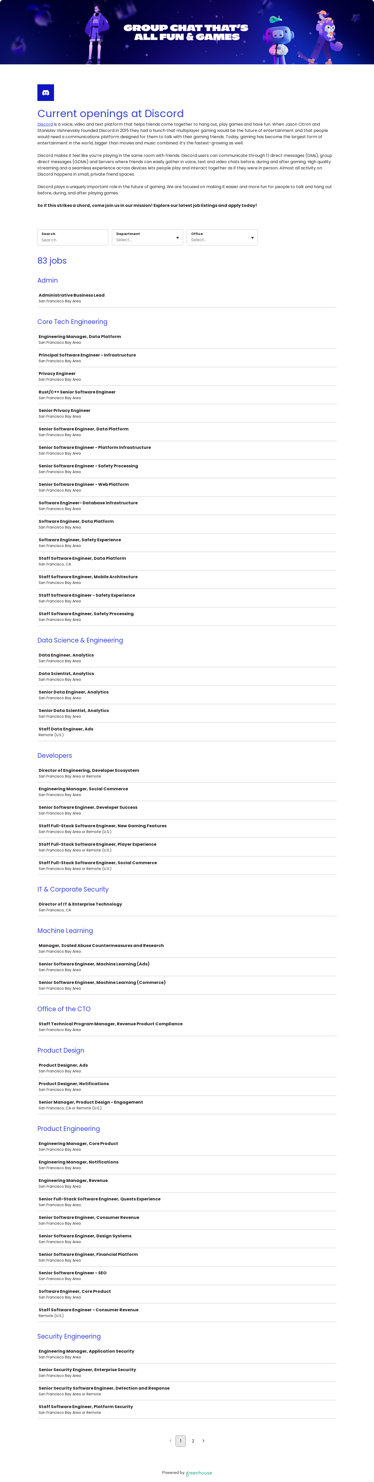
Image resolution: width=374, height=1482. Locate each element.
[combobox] (116, 240)
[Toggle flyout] (178, 238)
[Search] (72, 240)
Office (197, 234)
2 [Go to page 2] (193, 1441)
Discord (45, 124)
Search (48, 233)
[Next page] (203, 1441)
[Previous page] (170, 1441)
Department (128, 234)
